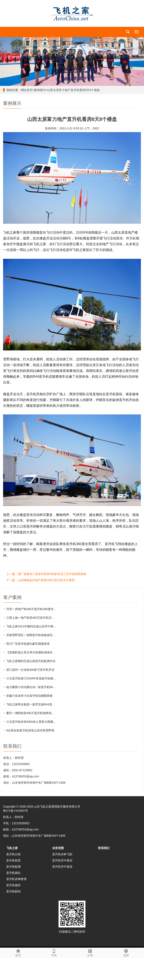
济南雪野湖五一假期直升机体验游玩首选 (32, 635)
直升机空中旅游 (62, 866)
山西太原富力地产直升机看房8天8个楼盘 (73, 90)
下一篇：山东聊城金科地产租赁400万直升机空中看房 (40, 580)
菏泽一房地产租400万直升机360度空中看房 (34, 609)
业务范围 (58, 848)
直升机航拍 (13, 891)
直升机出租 (13, 854)
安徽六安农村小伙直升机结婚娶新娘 (29, 695)
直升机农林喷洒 (16, 879)
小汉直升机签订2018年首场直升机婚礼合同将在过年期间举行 (45, 678)
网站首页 (26, 90)
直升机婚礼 (13, 872)
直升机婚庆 (13, 885)
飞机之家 (12, 848)
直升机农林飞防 (62, 854)
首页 (18, 952)
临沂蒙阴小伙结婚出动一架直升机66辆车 (32, 687)
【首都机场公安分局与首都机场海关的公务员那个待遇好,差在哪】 (48, 652)
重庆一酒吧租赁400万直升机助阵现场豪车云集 (36, 713)
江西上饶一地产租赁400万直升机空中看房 (33, 617)
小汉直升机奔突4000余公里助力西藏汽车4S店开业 (38, 721)
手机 (54, 952)
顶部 (126, 952)
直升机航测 (13, 866)
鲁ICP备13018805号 (15, 810)
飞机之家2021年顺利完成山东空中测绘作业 (34, 626)
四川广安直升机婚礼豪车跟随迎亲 (28, 643)
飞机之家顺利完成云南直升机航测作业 (30, 661)
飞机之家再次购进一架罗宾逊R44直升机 (32, 704)
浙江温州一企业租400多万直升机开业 (30, 669)
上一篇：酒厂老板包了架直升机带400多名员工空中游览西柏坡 (46, 574)
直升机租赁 (13, 860)
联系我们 (104, 848)
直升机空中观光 (62, 860)
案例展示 (40, 90)
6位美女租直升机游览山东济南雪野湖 (30, 730)
